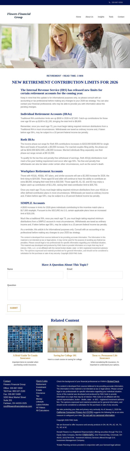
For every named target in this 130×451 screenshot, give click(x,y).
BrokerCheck (113, 381)
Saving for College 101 (65, 355)
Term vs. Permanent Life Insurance (104, 356)
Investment (41, 387)
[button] (90, 14)
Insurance (40, 393)
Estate (39, 390)
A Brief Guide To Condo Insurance (25, 356)
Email (69, 269)
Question (11, 285)
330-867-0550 (116, 2)
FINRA (85, 435)
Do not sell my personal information (99, 415)
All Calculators (42, 410)
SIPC (91, 435)
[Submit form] (13, 308)
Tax (37, 396)
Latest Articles (42, 405)
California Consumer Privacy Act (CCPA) (75, 412)
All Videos (40, 407)
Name (10, 269)
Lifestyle (40, 402)
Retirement (41, 384)
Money (39, 399)
